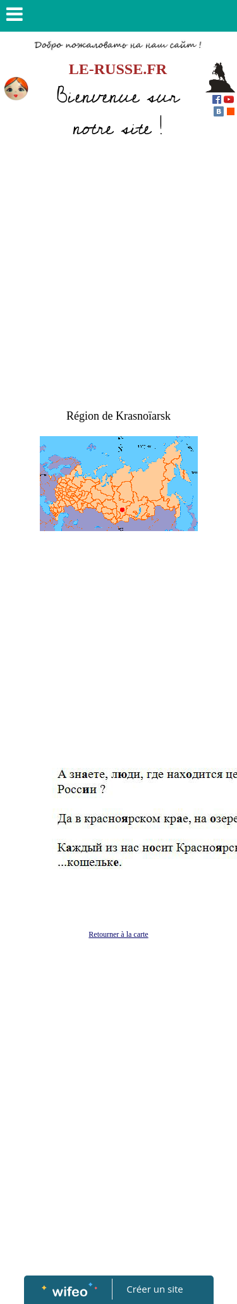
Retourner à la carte (118, 934)
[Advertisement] (118, 271)
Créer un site (154, 1288)
